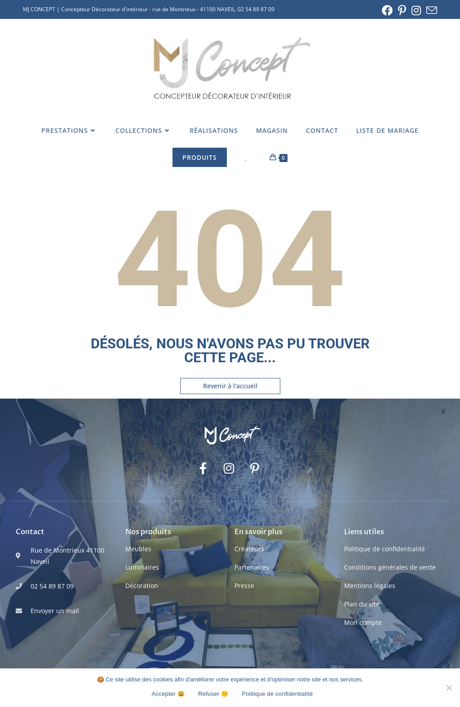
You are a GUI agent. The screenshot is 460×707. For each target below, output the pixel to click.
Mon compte (363, 622)
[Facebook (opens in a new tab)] (387, 10)
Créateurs (249, 549)
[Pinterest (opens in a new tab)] (402, 10)
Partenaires (251, 567)
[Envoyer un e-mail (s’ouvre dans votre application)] (430, 10)
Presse (244, 585)
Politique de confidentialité (384, 549)
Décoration (141, 585)
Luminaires (142, 567)
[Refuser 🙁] (448, 687)
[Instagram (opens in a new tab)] (416, 10)
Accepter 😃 (168, 693)
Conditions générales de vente (390, 567)
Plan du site (362, 604)
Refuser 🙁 (213, 693)
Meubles (138, 549)
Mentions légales (369, 585)
